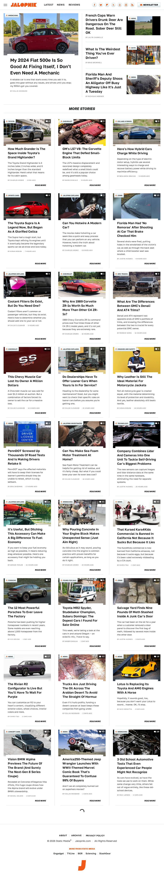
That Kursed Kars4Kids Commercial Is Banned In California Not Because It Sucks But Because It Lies (136, 536)
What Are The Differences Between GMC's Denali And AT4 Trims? (136, 306)
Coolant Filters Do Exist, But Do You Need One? (25, 303)
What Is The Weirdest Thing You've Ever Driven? (103, 53)
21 (48, 731)
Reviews (74, 4)
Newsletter (149, 4)
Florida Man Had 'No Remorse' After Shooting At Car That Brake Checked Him (135, 229)
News (61, 4)
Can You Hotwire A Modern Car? (81, 225)
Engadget (58, 853)
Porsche (12, 580)
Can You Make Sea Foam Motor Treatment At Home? (80, 455)
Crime (120, 195)
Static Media (63, 841)
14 (48, 502)
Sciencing (91, 853)
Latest (48, 4)
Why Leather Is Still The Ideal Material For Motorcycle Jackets (134, 381)
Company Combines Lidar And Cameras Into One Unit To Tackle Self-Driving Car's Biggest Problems (136, 457)
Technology (123, 423)
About (63, 835)
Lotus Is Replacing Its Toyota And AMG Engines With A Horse (135, 688)
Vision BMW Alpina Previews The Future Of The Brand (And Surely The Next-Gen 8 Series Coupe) (25, 767)
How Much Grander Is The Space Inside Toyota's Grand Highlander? (26, 153)
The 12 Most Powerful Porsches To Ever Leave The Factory (25, 612)
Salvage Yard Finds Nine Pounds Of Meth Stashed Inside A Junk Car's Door (135, 612)
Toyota (11, 121)
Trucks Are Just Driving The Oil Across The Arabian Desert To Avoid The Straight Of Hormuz (79, 690)
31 (103, 502)
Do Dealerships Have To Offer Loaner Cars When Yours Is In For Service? (79, 381)
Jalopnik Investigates (72, 423)
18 (158, 656)
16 (48, 349)
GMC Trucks (123, 274)
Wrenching (13, 15)
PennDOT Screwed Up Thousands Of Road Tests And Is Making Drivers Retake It (26, 457)
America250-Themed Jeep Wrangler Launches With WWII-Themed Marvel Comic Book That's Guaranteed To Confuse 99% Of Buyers (81, 769)
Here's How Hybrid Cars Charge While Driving (134, 151)
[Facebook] (94, 5)
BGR (80, 853)
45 (103, 731)
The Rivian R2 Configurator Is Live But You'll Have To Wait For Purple (25, 690)
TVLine (71, 853)
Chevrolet (67, 121)
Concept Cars (14, 732)
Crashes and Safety (126, 349)
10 (158, 195)
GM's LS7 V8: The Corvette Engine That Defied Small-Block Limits (81, 153)
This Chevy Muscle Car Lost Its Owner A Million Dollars (25, 381)
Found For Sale (69, 580)
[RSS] (132, 5)
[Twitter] (113, 5)
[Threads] (119, 5)
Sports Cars (13, 195)
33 (103, 656)
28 (158, 731)
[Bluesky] (101, 5)
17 (48, 656)
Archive (76, 835)
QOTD (133, 48)
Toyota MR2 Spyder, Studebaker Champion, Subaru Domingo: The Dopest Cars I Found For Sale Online (79, 616)
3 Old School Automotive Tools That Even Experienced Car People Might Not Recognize (135, 766)
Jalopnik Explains (71, 195)
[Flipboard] (107, 5)
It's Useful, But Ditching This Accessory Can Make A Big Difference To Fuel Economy (26, 536)
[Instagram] (126, 5)
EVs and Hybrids (125, 121)
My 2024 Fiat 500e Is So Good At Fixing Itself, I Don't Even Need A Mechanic (40, 66)
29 (158, 580)
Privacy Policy (95, 835)
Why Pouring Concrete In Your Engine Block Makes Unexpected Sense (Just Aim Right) (80, 536)
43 (158, 502)
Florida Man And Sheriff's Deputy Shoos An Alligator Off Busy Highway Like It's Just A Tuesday (104, 82)
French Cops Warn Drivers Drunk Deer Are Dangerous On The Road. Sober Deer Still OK (104, 23)
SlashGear (105, 853)
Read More (40, 185)
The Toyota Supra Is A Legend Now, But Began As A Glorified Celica (25, 227)
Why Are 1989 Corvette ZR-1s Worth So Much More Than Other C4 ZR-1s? (80, 308)
